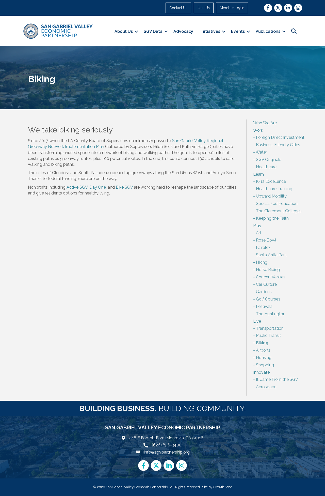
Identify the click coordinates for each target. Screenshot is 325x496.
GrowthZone (222, 487)
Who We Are (265, 123)
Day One (97, 187)
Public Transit (268, 335)
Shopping (265, 365)
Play (257, 225)
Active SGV (77, 187)
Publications (268, 31)
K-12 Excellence (271, 181)
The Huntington (270, 313)
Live (257, 321)
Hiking (261, 262)
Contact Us (178, 8)
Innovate (261, 372)
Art (259, 232)
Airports (263, 350)
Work (258, 130)
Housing (263, 357)
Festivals (264, 306)
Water (261, 152)
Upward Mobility (271, 196)
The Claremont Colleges (279, 210)
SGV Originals (268, 159)
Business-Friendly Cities (278, 144)
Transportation (270, 328)
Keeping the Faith (272, 218)
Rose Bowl (266, 240)
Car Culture (266, 284)
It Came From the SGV (277, 379)
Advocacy (183, 31)
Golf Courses (268, 299)
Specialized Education (277, 203)
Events (238, 31)
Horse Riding (268, 269)
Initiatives (210, 31)
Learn (258, 174)
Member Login (232, 8)
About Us (124, 31)
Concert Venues (270, 277)
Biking (262, 342)
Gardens (264, 291)
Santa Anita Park (271, 254)
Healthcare (266, 166)
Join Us (204, 8)
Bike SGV (124, 187)
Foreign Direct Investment (280, 137)
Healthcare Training (274, 188)
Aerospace (266, 386)
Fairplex (263, 247)
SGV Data (153, 31)
